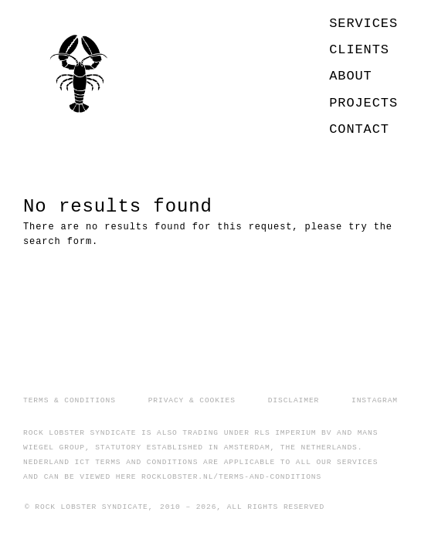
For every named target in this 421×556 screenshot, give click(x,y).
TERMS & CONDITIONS (69, 400)
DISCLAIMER (294, 400)
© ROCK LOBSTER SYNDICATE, (89, 507)
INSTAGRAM (374, 400)
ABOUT (350, 76)
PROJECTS (363, 103)
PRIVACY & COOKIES (192, 400)
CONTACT (359, 129)
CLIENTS (359, 50)
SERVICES (363, 23)
